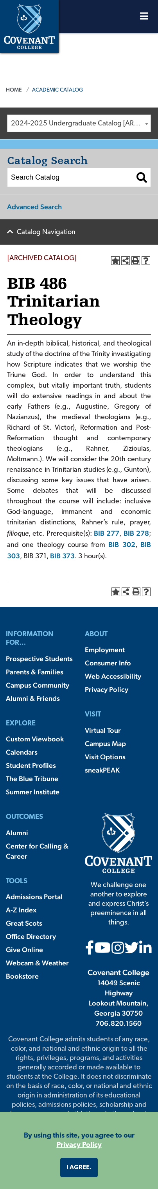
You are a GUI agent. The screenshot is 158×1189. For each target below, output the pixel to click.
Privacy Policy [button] (79, 1145)
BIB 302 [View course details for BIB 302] (121, 544)
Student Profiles (31, 765)
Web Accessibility (113, 676)
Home (14, 89)
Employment (105, 650)
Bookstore (22, 976)
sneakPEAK (102, 770)
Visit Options (105, 757)
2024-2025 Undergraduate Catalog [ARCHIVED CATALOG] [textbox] (81, 123)
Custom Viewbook (35, 739)
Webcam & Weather (37, 963)
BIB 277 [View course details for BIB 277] (106, 533)
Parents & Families (34, 672)
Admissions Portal (34, 897)
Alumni (17, 833)
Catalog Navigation (46, 232)
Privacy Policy (106, 689)
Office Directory (31, 936)
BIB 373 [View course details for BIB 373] (62, 556)
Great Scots (24, 923)
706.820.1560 (118, 1023)
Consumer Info (108, 663)
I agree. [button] (79, 1167)
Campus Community (37, 685)
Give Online (24, 950)
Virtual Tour (103, 730)
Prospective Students (39, 658)
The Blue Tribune (32, 778)
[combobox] (79, 123)
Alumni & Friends (33, 698)
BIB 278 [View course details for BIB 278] (136, 533)
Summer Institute (32, 792)
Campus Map (105, 743)
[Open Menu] (144, 18)
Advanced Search (34, 207)
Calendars (22, 752)
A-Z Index (21, 910)
